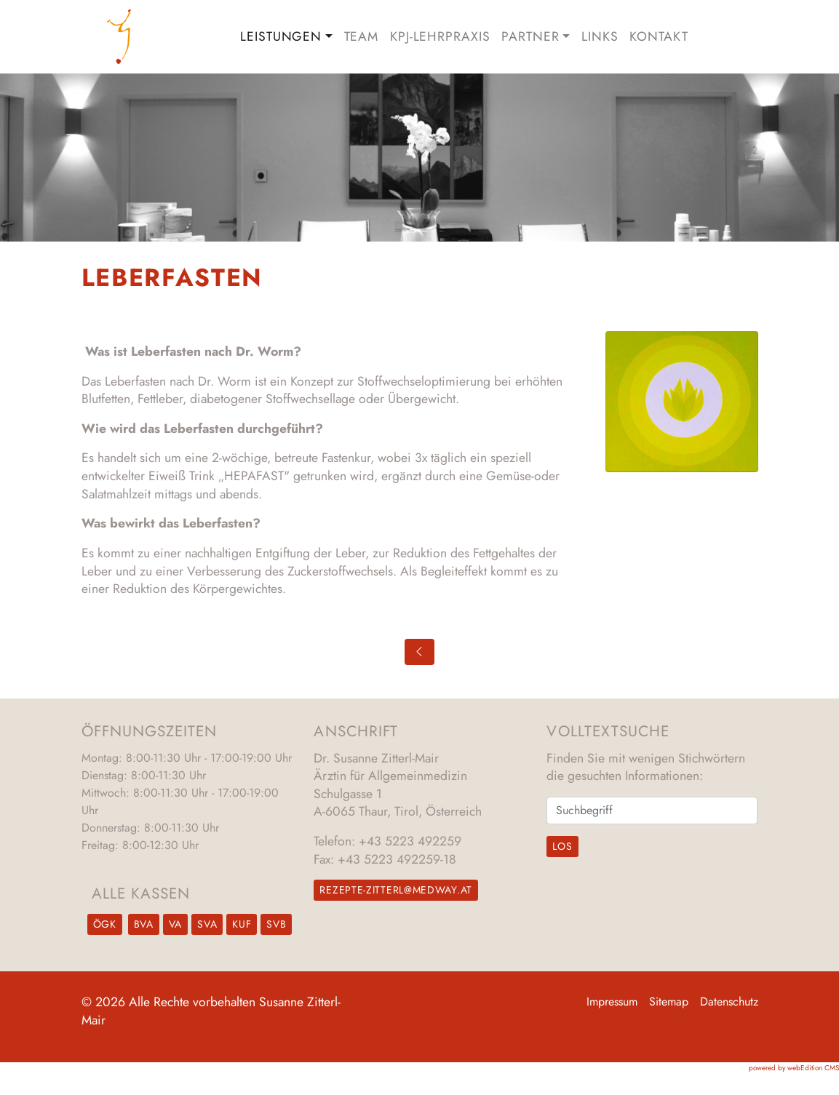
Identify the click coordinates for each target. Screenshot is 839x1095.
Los (562, 846)
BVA (144, 924)
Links (599, 36)
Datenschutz (729, 1001)
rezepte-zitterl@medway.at (395, 890)
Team (361, 36)
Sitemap (668, 1001)
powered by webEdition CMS (794, 1067)
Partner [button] (530, 36)
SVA (207, 924)
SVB (276, 924)
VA (175, 924)
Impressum (611, 1001)
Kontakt (658, 36)
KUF (241, 924)
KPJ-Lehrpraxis (440, 36)
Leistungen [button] (281, 36)
